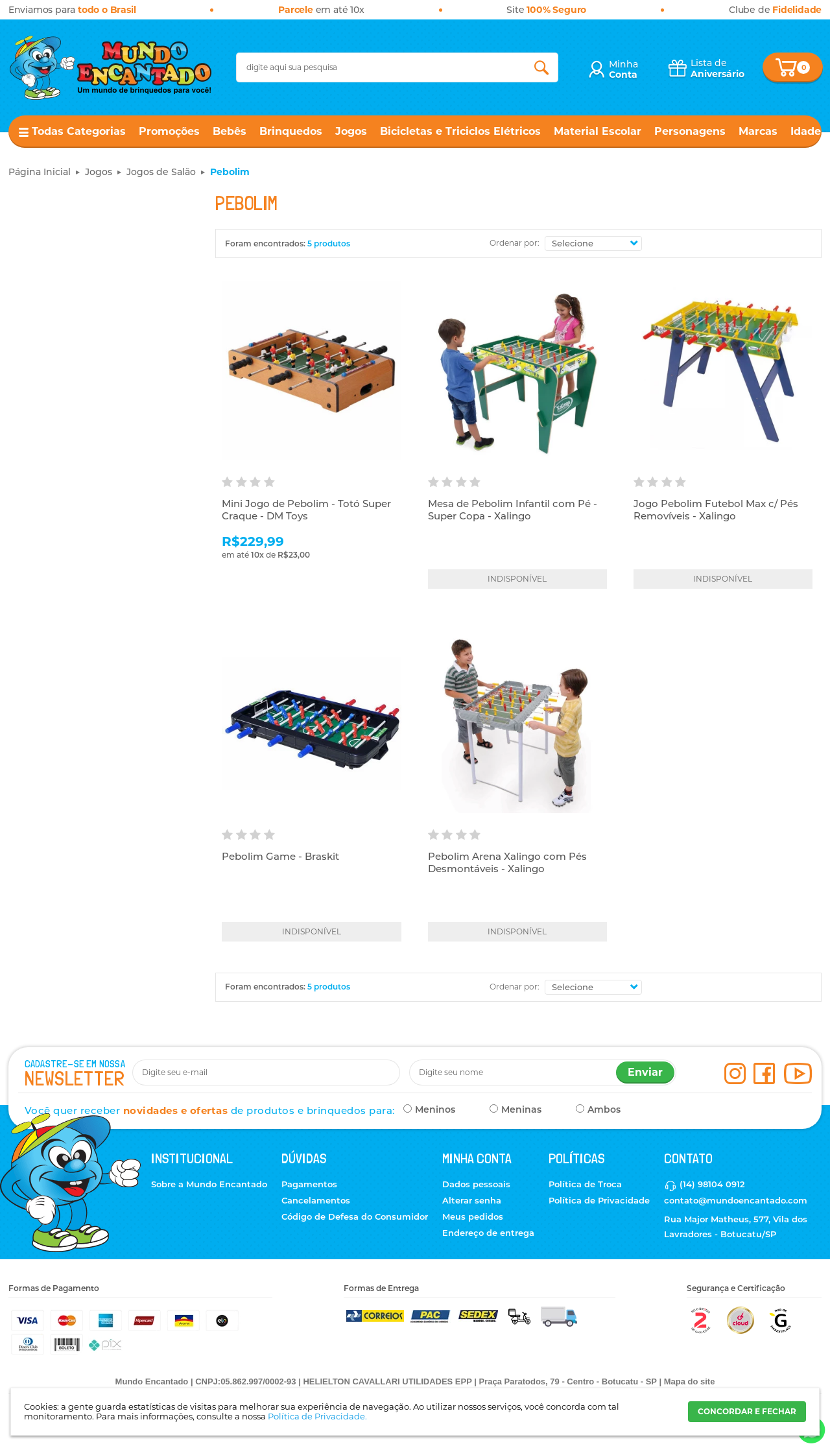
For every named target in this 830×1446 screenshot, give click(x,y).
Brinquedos (290, 131)
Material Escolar (597, 131)
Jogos (351, 131)
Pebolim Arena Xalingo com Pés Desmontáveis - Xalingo (507, 862)
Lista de (717, 68)
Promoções (169, 131)
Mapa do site (689, 1381)
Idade (805, 131)
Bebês (229, 131)
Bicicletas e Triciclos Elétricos (460, 131)
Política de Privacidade (599, 1200)
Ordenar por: (515, 243)
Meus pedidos (472, 1216)
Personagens (690, 131)
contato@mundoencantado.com (735, 1200)
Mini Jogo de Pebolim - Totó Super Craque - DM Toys (306, 510)
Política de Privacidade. (317, 1416)
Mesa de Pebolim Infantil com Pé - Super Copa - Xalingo (512, 510)
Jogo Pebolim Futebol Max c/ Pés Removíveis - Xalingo (716, 510)
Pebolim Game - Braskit (280, 856)
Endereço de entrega (488, 1232)
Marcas (758, 131)
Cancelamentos (315, 1200)
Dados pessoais (476, 1184)
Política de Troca (585, 1184)
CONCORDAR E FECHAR (747, 1411)
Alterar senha (471, 1200)
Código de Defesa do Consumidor (354, 1216)
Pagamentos (309, 1184)
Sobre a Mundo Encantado (209, 1184)
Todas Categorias (79, 131)
